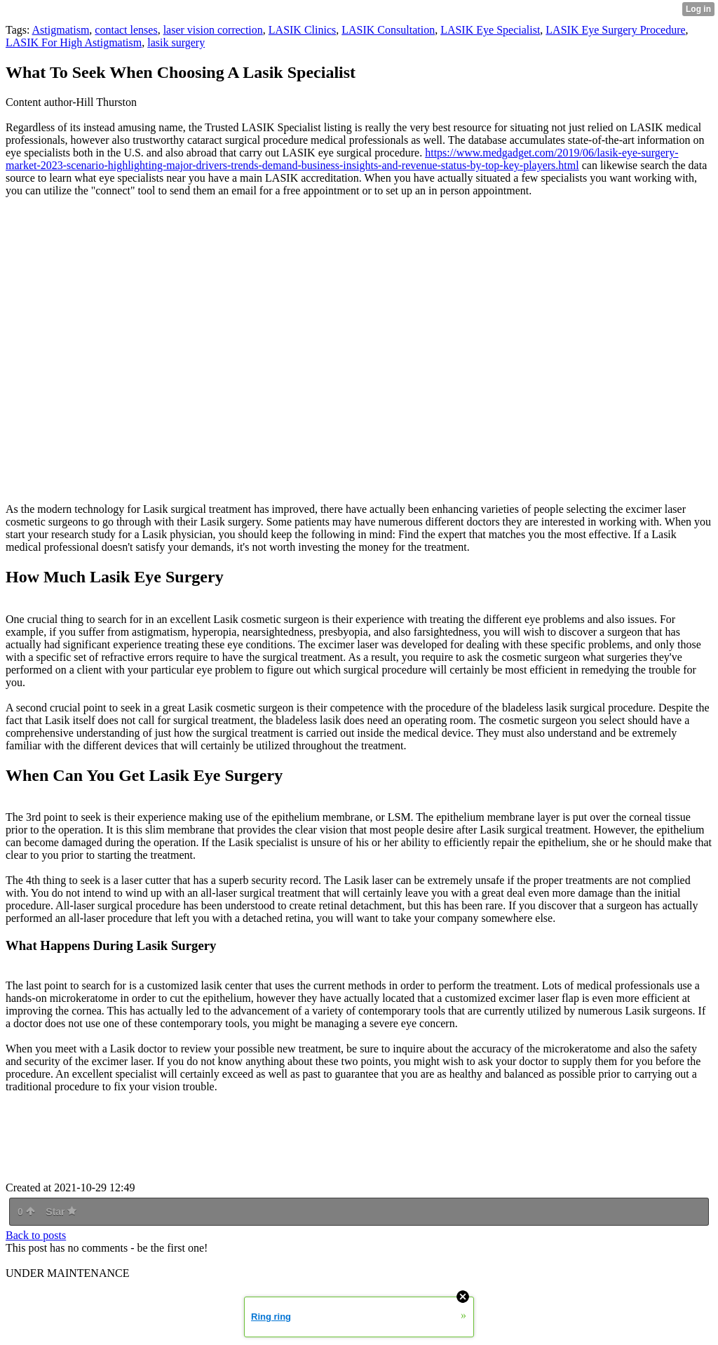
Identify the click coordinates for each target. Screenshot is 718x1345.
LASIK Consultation (388, 30)
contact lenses (126, 30)
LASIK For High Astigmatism (74, 42)
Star (61, 1211)
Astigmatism (61, 30)
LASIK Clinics (302, 30)
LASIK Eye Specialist (490, 30)
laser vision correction (213, 30)
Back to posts (36, 1235)
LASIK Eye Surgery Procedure (615, 30)
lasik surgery (176, 42)
